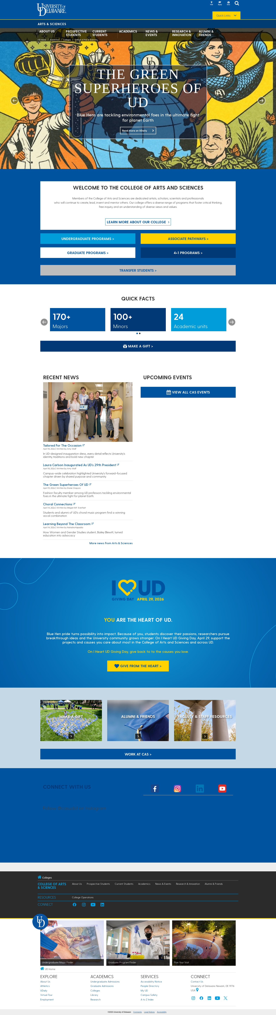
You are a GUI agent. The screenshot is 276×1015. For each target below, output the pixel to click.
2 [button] (140, 333)
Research (95, 999)
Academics (128, 31)
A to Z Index (147, 999)
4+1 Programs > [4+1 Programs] (188, 253)
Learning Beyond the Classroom (66, 524)
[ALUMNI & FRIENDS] (138, 721)
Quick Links (223, 15)
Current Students (99, 33)
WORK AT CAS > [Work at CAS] (138, 754)
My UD (144, 990)
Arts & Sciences (52, 24)
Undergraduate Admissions (105, 981)
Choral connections (57, 504)
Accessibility (162, 1012)
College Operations (82, 897)
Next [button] (232, 322)
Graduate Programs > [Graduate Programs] (88, 253)
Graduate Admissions (102, 985)
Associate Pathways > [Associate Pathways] (188, 238)
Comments (137, 1012)
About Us (47, 31)
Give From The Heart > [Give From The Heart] (138, 666)
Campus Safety (149, 994)
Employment (47, 999)
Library (94, 994)
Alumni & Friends (206, 33)
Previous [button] (44, 322)
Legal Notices (149, 1012)
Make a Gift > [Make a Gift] (138, 346)
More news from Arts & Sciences (111, 543)
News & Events (152, 33)
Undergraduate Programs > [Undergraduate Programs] (87, 238)
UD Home (42, 40)
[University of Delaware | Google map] (197, 990)
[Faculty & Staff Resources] (205, 721)
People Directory (150, 985)
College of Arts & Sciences (86, 40)
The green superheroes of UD (65, 484)
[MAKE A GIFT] (71, 721)
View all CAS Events (188, 392)
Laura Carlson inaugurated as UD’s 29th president (79, 465)
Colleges (67, 40)
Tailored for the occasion (62, 445)
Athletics (45, 985)
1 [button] (137, 333)
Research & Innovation (181, 33)
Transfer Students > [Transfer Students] (138, 270)
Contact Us (197, 981)
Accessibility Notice (151, 981)
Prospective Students (76, 33)
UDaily (43, 990)
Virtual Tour (46, 994)
